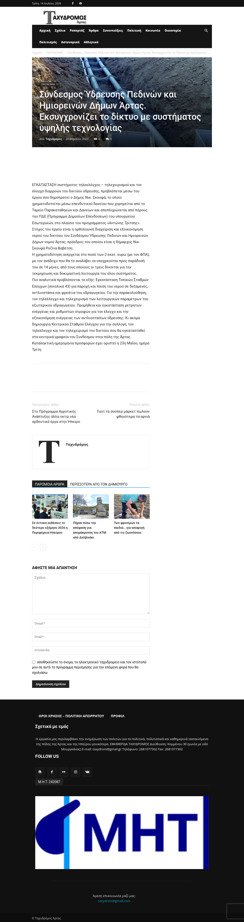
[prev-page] (35, 547)
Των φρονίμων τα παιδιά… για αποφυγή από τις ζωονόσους (129, 527)
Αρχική (44, 30)
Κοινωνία (153, 30)
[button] (206, 30)
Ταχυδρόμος (54, 139)
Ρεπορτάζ (77, 30)
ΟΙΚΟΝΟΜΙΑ (54, 53)
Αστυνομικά (70, 42)
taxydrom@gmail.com (114, 899)
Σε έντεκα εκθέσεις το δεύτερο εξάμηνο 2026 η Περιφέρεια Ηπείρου (50, 527)
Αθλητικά (91, 42)
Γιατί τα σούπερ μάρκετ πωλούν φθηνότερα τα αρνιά (123, 414)
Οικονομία (173, 30)
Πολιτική (134, 30)
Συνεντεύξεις (113, 30)
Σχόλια (60, 30)
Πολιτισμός (48, 42)
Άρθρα (94, 30)
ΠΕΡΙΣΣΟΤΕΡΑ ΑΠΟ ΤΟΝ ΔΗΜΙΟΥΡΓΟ (99, 484)
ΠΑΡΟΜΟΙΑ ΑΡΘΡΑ (49, 484)
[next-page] (43, 547)
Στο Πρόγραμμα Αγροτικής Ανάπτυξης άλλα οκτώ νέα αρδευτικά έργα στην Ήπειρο (56, 416)
